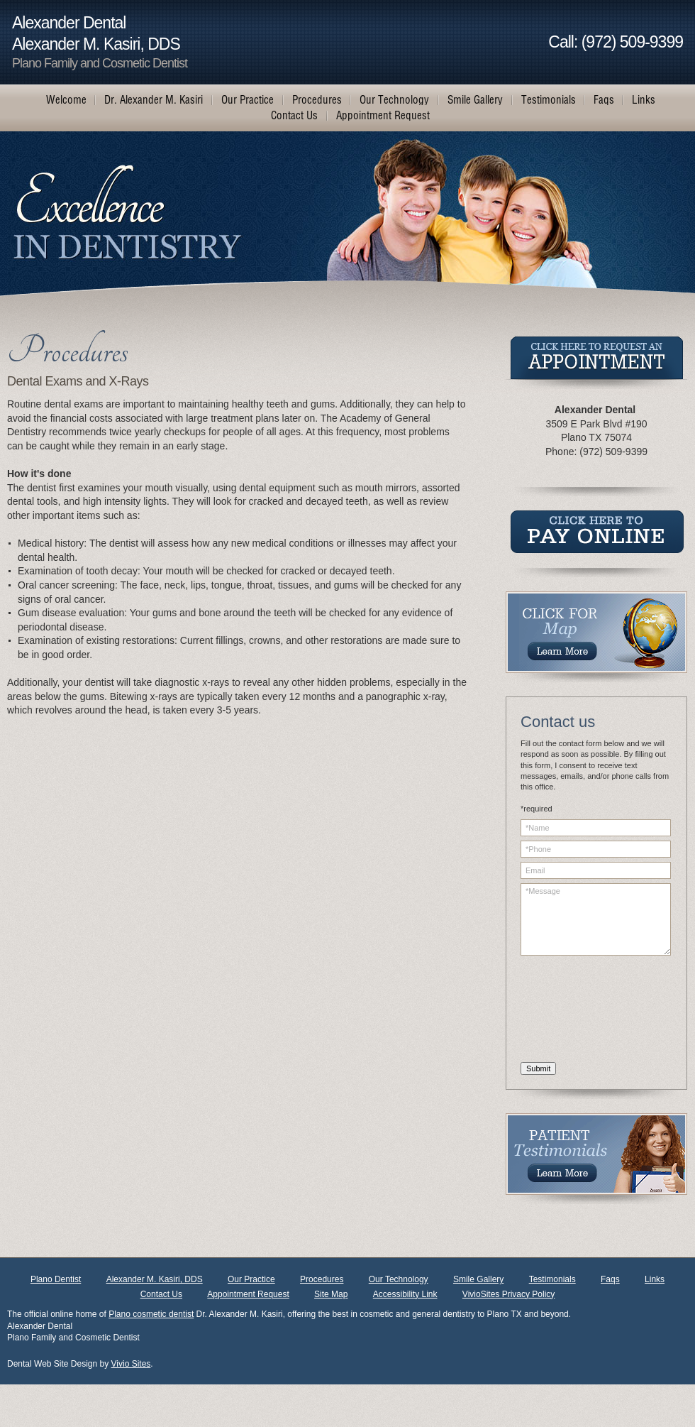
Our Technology (398, 1279)
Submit (538, 1068)
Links (655, 1279)
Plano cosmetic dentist (151, 1314)
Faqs (610, 1279)
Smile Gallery (478, 1279)
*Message (596, 919)
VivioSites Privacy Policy (508, 1294)
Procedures (321, 1279)
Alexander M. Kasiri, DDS (154, 1279)
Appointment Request (248, 1294)
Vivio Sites (131, 1364)
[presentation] (579, 1011)
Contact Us (161, 1294)
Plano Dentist (55, 1279)
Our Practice (251, 1279)
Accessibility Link (405, 1294)
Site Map (331, 1294)
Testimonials (552, 1279)
